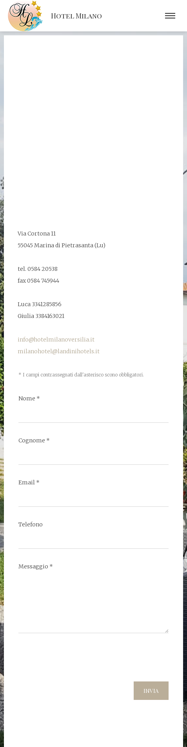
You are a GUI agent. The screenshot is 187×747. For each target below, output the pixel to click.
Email (29, 482)
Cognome (34, 440)
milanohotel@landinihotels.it (59, 351)
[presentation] (78, 660)
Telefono (30, 524)
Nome (29, 398)
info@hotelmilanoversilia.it (56, 339)
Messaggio (35, 566)
